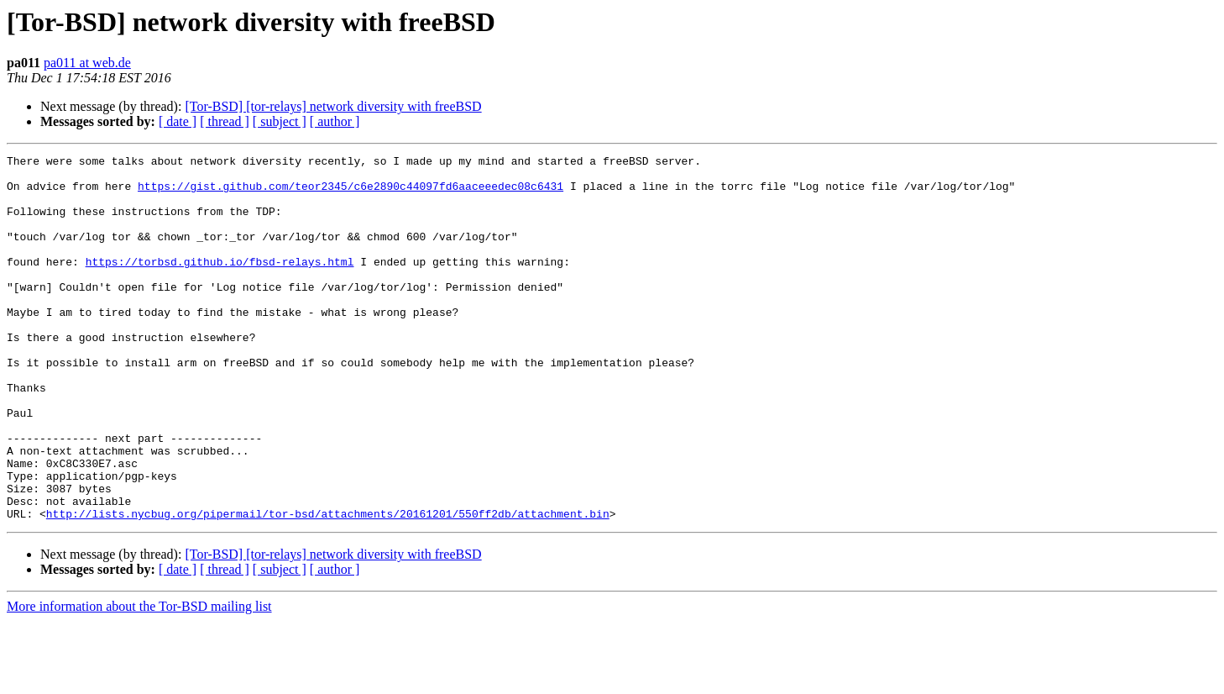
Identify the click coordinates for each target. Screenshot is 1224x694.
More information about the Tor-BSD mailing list (139, 679)
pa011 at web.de (87, 62)
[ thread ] (224, 121)
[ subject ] (279, 121)
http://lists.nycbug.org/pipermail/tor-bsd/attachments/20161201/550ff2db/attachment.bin (327, 586)
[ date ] (177, 121)
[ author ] (335, 121)
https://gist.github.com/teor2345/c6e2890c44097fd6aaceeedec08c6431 (350, 193)
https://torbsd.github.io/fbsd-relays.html (220, 284)
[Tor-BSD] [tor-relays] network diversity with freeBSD (333, 106)
